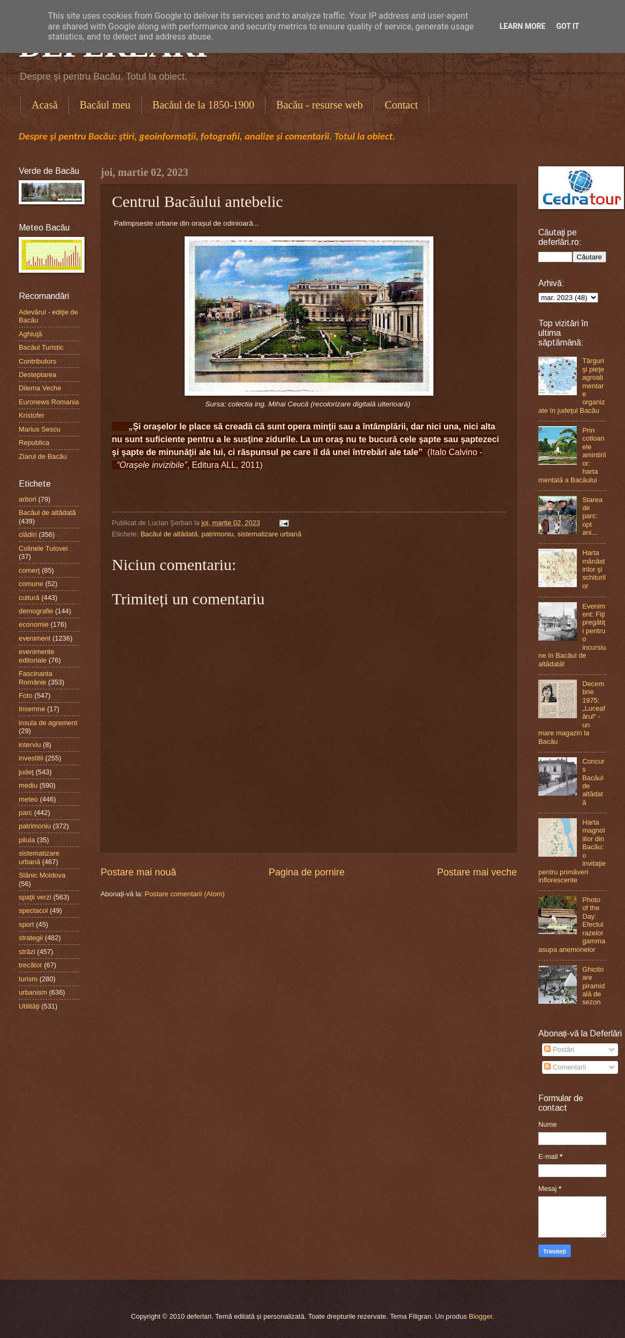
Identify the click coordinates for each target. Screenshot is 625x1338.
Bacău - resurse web (319, 105)
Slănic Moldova (42, 875)
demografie (36, 611)
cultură (29, 598)
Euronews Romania (49, 402)
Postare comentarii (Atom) (184, 894)
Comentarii (565, 1067)
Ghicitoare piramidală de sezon (593, 985)
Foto (26, 695)
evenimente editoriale (37, 656)
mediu (28, 785)
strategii (31, 938)
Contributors (37, 361)
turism (28, 979)
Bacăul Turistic (41, 347)
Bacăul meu (105, 105)
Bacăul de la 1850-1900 (204, 105)
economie (34, 624)
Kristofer (31, 415)
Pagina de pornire (307, 872)
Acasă (45, 105)
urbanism (33, 992)
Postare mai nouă (138, 872)
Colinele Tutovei (43, 548)
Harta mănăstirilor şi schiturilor (594, 569)
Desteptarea (37, 375)
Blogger (480, 1316)
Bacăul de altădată (169, 534)
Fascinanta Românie (35, 678)
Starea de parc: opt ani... (592, 516)
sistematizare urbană (270, 534)
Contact (401, 105)
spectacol (33, 910)
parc (25, 813)
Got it (567, 26)
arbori (27, 499)
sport (26, 924)
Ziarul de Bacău (43, 456)
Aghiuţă (30, 334)
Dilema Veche (40, 388)
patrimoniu (218, 534)
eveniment (34, 638)
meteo (28, 799)
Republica (34, 443)
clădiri (28, 534)
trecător (30, 965)
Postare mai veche (477, 872)
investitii (31, 758)
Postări (559, 1049)
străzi (27, 952)
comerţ (29, 570)
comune (31, 584)
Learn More (522, 26)
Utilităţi (29, 1006)
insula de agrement (48, 723)
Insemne (32, 709)
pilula (27, 840)
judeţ (26, 772)
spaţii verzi (35, 897)
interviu (30, 745)
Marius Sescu (39, 429)
